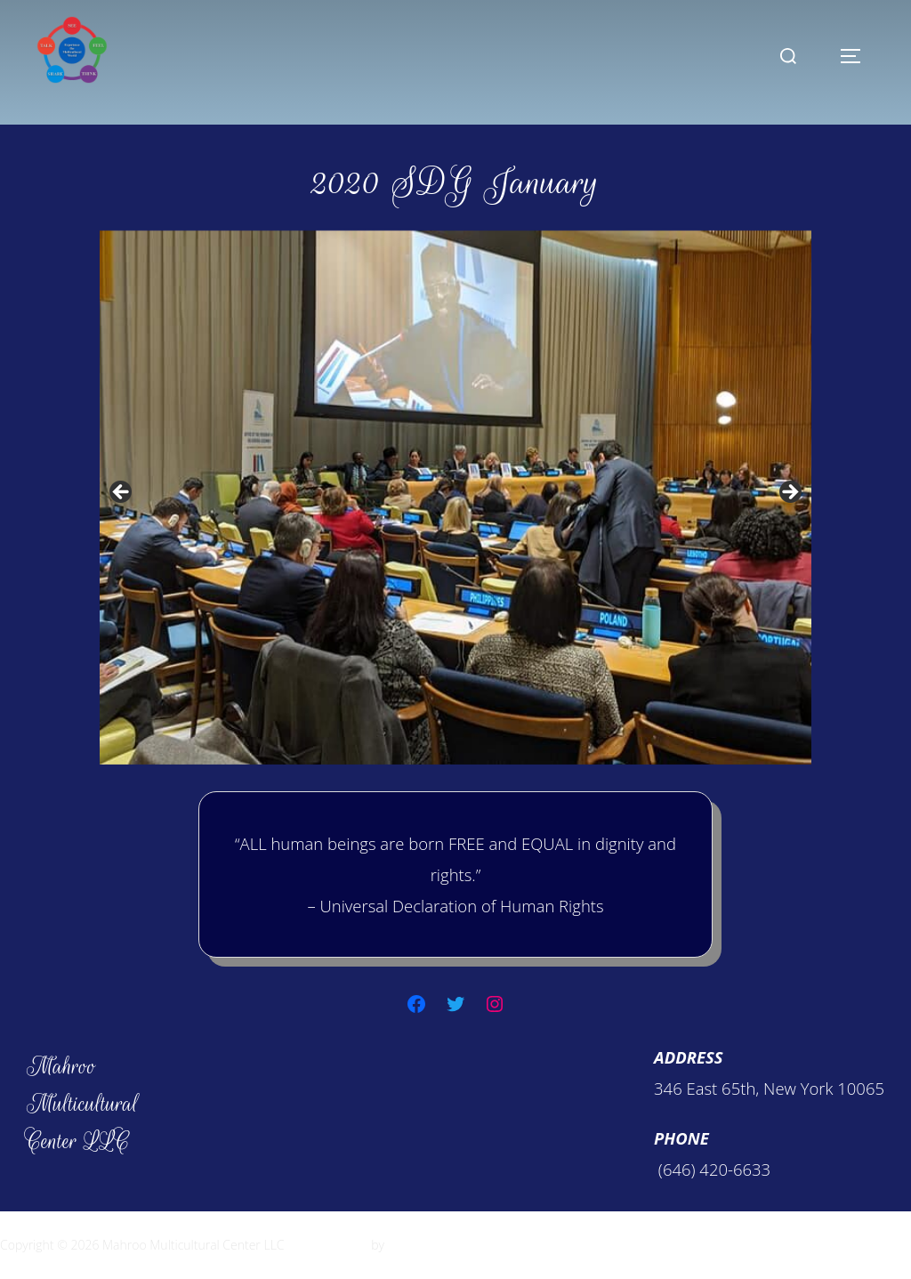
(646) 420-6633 (712, 1169)
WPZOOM (415, 1244)
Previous (122, 493)
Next (789, 493)
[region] (455, 498)
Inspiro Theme (327, 1244)
